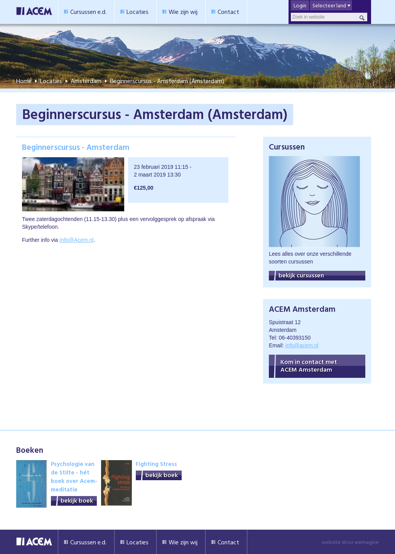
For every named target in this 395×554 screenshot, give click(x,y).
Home (24, 80)
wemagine (366, 542)
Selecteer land (329, 5)
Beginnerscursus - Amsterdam (76, 147)
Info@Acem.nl (76, 240)
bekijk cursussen (301, 275)
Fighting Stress (156, 463)
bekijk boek (77, 500)
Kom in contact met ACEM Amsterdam (308, 365)
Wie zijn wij (183, 11)
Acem (34, 542)
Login (300, 5)
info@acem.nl (302, 345)
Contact (228, 11)
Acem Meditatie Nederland (34, 12)
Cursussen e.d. (88, 11)
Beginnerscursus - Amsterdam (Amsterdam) (167, 80)
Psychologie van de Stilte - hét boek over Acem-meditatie (74, 476)
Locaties (138, 11)
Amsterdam (86, 80)
